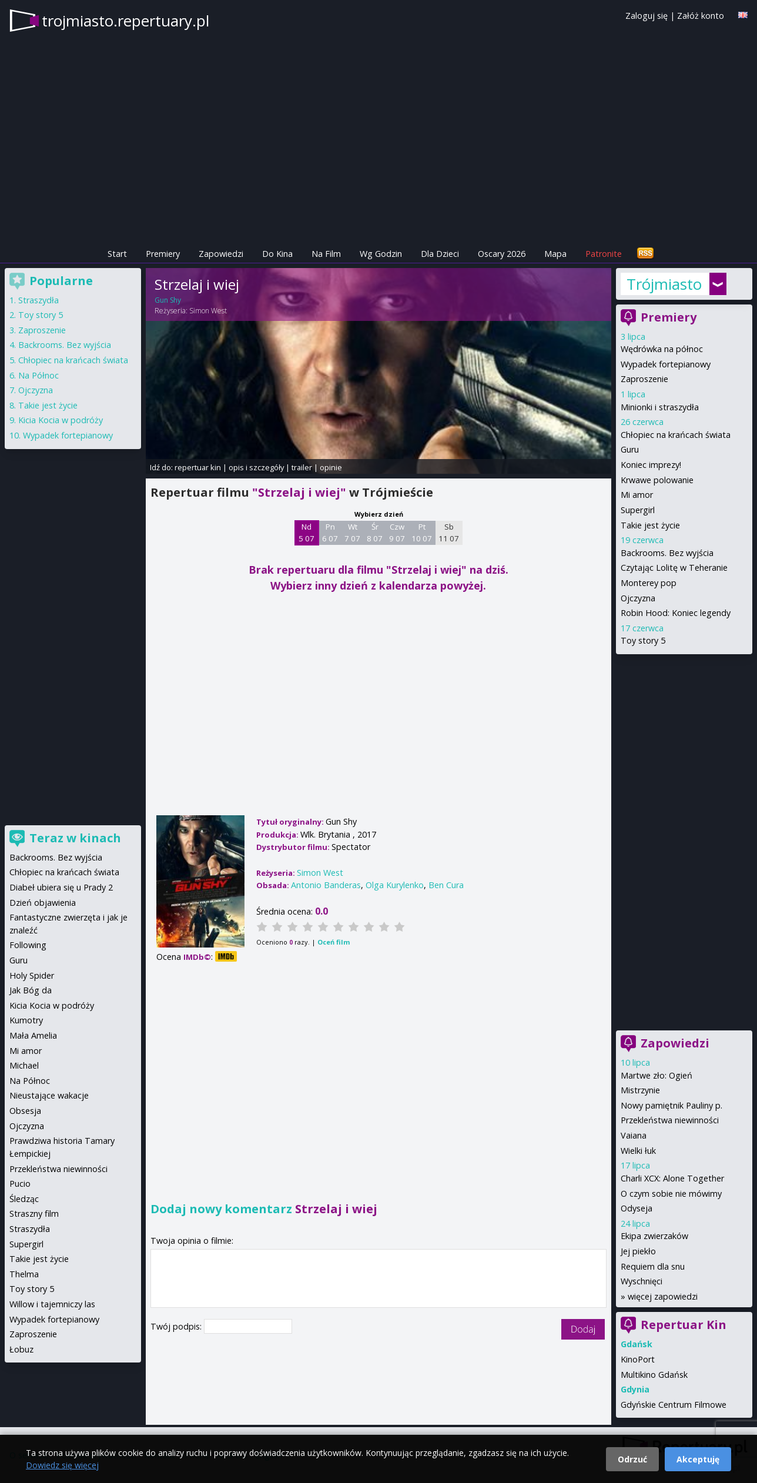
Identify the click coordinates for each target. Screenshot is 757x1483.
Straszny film (34, 1213)
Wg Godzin (381, 253)
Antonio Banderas (326, 885)
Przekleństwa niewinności (670, 1120)
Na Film (326, 253)
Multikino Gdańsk (654, 1374)
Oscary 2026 (501, 253)
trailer (302, 467)
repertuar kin (198, 467)
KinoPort (638, 1359)
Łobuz (21, 1349)
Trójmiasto (664, 283)
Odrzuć (632, 1459)
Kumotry (26, 1020)
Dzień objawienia (42, 902)
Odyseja (636, 1208)
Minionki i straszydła (660, 407)
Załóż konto (700, 15)
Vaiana (634, 1135)
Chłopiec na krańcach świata (676, 434)
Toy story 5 (643, 640)
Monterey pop (648, 582)
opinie (331, 467)
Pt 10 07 (421, 532)
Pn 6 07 (330, 532)
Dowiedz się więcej (62, 1465)
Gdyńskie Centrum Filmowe (673, 1404)
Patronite (603, 253)
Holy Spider (31, 975)
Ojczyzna (638, 598)
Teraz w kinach (75, 838)
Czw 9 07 (397, 532)
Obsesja (25, 1110)
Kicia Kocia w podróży (60, 420)
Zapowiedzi (221, 253)
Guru (630, 449)
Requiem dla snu (653, 1266)
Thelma (24, 1274)
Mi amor (637, 494)
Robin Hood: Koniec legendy (676, 612)
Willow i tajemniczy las (52, 1304)
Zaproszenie (644, 378)
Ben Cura (446, 885)
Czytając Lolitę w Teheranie (674, 567)
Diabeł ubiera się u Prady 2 (61, 887)
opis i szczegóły (256, 467)
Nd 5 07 (306, 532)
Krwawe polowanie (657, 480)
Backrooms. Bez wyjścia (667, 552)
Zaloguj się (646, 15)
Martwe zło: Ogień (656, 1075)
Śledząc (24, 1198)
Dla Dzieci (440, 253)
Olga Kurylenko (395, 885)
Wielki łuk (638, 1150)
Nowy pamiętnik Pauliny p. (671, 1105)
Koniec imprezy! (651, 464)
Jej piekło (638, 1251)
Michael (24, 1065)
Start (117, 253)
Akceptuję (697, 1459)
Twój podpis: (177, 1326)
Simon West (208, 311)
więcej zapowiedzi (663, 1296)
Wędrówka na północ (662, 348)
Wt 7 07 (352, 532)
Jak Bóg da (30, 990)
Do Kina (277, 253)
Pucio (20, 1183)
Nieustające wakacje (49, 1095)
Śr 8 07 (375, 532)
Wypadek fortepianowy (666, 364)
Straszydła (38, 300)
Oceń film (333, 942)
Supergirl (638, 509)
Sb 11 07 (448, 532)
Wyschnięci (641, 1281)
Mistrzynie (640, 1090)
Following (27, 944)
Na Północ (38, 375)
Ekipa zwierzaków (654, 1235)
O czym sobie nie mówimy (671, 1193)
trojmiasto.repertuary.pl (125, 20)
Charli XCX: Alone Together (672, 1178)
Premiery (163, 253)
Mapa (555, 253)
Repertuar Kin (683, 1325)
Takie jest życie (650, 525)
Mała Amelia (33, 1035)
